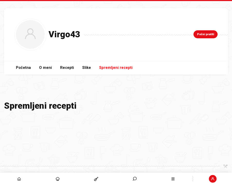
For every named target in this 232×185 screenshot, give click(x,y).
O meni (45, 68)
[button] (134, 179)
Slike (86, 68)
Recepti (67, 68)
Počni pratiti (205, 34)
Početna (23, 68)
